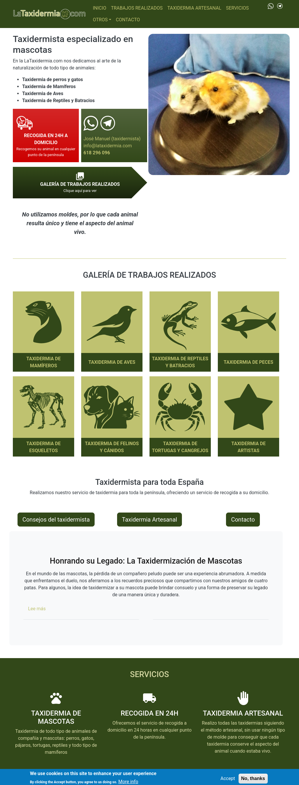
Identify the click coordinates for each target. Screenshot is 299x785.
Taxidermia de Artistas (248, 447)
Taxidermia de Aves (111, 362)
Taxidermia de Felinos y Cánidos (112, 447)
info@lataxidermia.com (108, 145)
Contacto (128, 19)
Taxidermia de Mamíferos (43, 362)
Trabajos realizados (137, 8)
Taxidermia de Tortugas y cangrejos (180, 447)
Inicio (99, 8)
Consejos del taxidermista (56, 519)
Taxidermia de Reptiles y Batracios (180, 362)
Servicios (237, 8)
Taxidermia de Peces (248, 362)
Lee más (37, 608)
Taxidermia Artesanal (194, 8)
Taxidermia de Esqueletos (43, 447)
